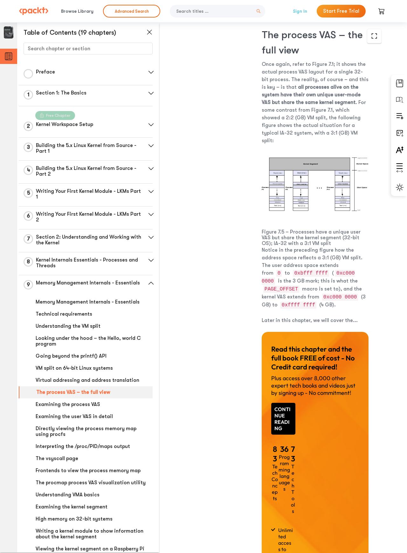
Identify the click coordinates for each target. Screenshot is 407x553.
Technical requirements (64, 314)
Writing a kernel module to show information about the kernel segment (89, 534)
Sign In (300, 11)
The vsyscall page (57, 458)
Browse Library (77, 11)
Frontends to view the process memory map (88, 470)
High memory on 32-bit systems (74, 519)
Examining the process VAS (68, 404)
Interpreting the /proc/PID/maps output (83, 446)
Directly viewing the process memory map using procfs (86, 431)
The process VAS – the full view (73, 392)
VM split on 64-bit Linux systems (74, 368)
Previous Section (208, 505)
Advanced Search (132, 11)
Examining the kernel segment (71, 507)
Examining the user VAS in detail (74, 416)
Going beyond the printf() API (71, 356)
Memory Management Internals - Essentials (88, 302)
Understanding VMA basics (68, 495)
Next (342, 505)
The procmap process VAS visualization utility (91, 483)
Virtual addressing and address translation (87, 380)
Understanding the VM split (68, 326)
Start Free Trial (341, 11)
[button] (151, 72)
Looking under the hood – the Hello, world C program (88, 341)
